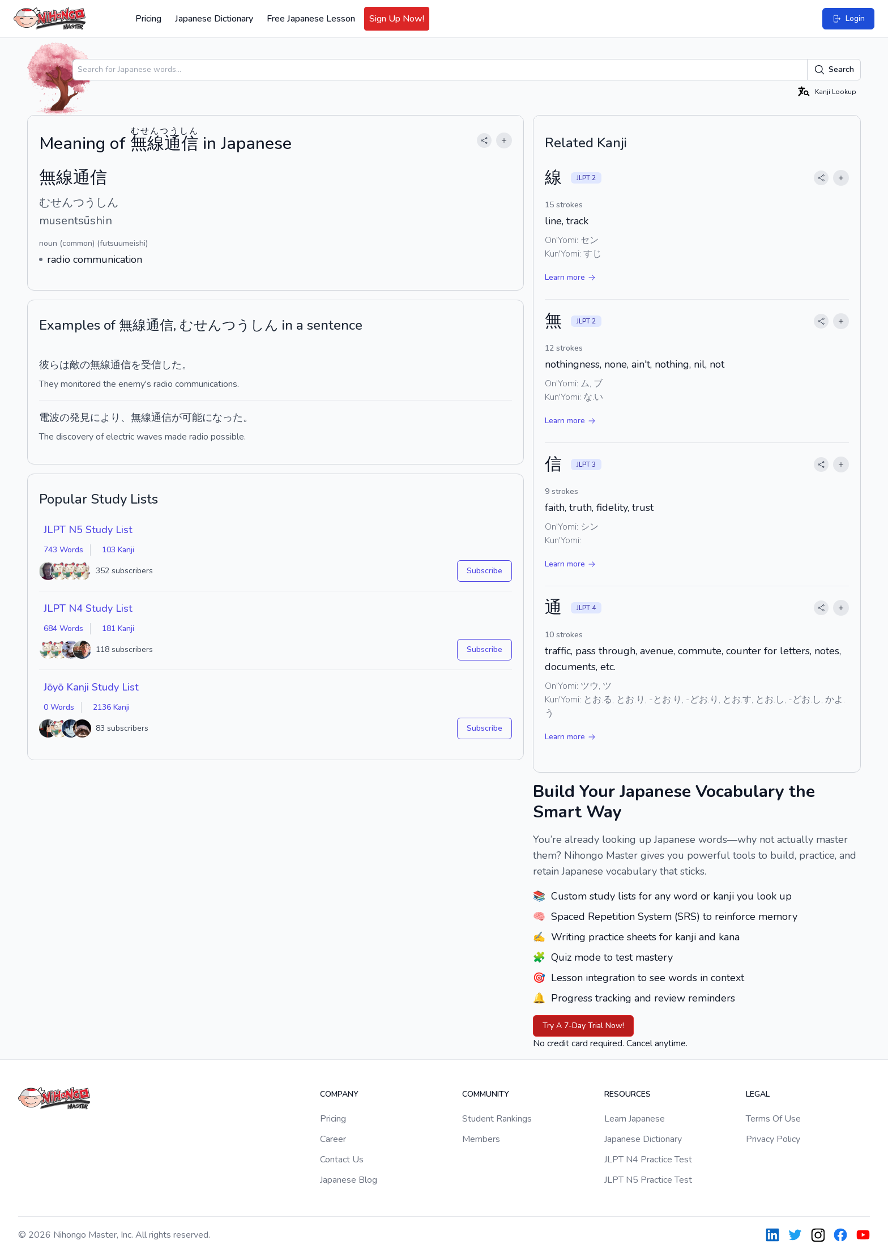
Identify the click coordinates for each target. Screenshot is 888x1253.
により (105, 417)
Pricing (148, 18)
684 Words (63, 628)
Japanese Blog (348, 1180)
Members (481, 1139)
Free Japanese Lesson (311, 18)
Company (339, 1094)
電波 (49, 417)
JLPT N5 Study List (88, 529)
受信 (151, 365)
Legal (758, 1094)
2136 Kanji (111, 707)
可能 (192, 417)
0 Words (59, 707)
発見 (80, 417)
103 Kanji (118, 549)
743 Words (63, 549)
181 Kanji (118, 628)
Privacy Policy (773, 1139)
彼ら (49, 365)
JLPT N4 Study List (88, 608)
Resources (627, 1094)
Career (333, 1139)
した (171, 365)
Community (485, 1094)
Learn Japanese (634, 1119)
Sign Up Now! (396, 18)
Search (834, 69)
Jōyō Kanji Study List (91, 687)
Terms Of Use (773, 1119)
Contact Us (342, 1159)
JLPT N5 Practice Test (648, 1180)
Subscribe (484, 570)
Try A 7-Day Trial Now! (583, 1025)
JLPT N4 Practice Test (648, 1159)
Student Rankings (497, 1119)
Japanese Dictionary (214, 18)
